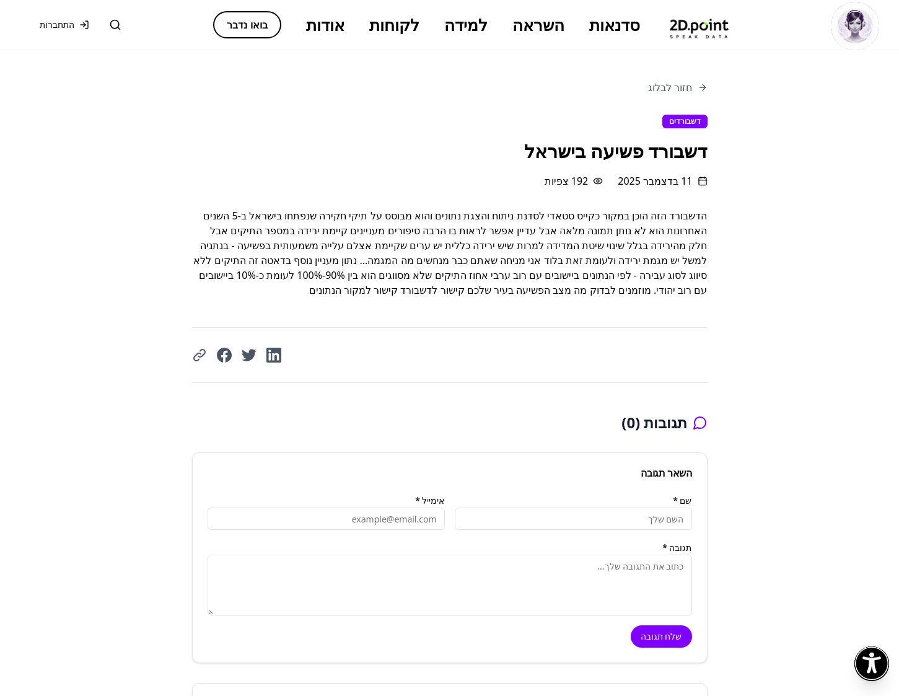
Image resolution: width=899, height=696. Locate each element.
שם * (682, 500)
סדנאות (614, 25)
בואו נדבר (247, 25)
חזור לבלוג (677, 87)
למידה (466, 25)
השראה (538, 25)
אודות (325, 25)
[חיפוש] (115, 25)
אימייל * (429, 500)
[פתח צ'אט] (855, 26)
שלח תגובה (661, 636)
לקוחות (394, 25)
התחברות (64, 24)
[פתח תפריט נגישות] (871, 663)
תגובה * (676, 547)
